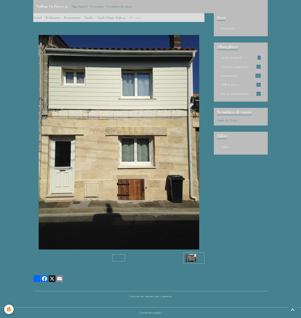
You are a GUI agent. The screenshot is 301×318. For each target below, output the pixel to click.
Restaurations (72, 17)
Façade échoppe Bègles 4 (111, 17)
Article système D (241, 58)
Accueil (37, 17)
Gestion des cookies (150, 312)
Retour (119, 258)
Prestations (96, 6)
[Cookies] (9, 309)
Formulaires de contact (119, 6)
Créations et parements (241, 67)
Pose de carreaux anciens (241, 94)
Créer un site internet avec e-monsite (150, 296)
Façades (88, 17)
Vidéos (225, 147)
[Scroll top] (292, 309)
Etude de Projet (227, 120)
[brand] (52, 6)
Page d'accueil (79, 6)
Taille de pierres (241, 85)
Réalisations (53, 17)
